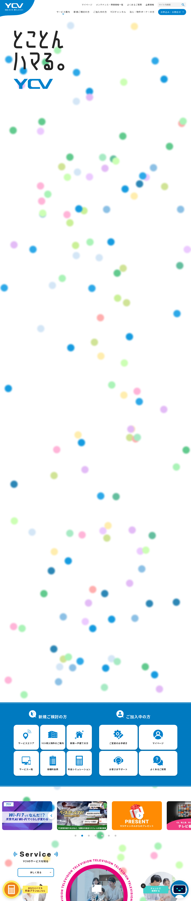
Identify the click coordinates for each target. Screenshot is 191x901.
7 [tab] (115, 836)
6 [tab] (109, 836)
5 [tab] (102, 836)
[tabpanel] (27, 815)
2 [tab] (82, 836)
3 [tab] (89, 836)
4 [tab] (95, 836)
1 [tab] (75, 836)
